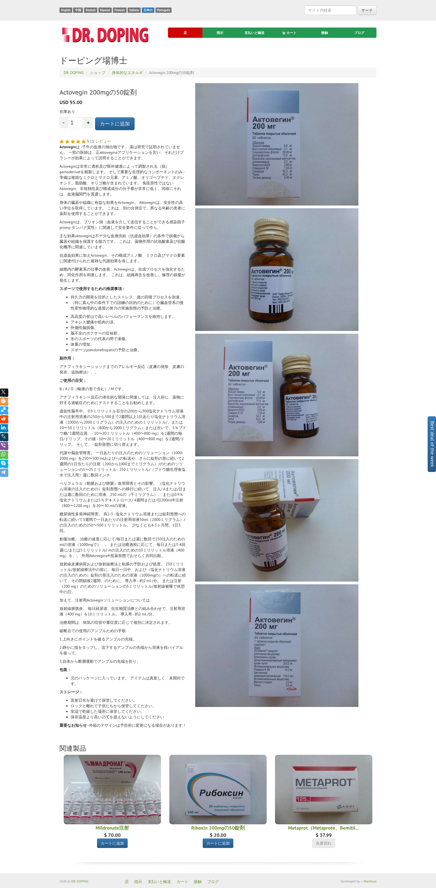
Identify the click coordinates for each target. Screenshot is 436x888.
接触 (324, 33)
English (65, 10)
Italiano (134, 10)
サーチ (367, 10)
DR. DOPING (79, 881)
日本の (148, 10)
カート (289, 33)
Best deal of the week (432, 444)
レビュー (103, 141)
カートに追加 (115, 123)
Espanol (105, 10)
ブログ (359, 33)
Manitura (370, 881)
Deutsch (91, 10)
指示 (220, 33)
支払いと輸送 (254, 33)
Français (120, 10)
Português (163, 10)
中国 (78, 10)
